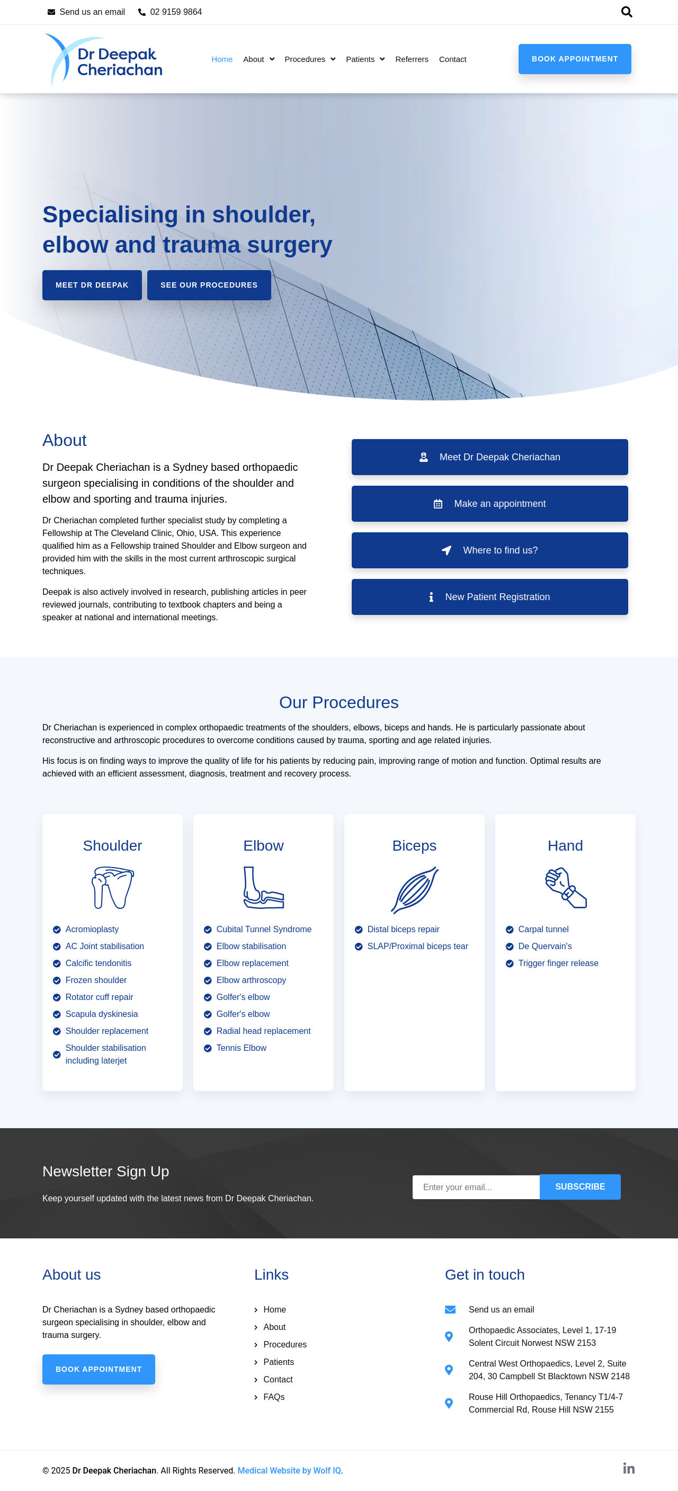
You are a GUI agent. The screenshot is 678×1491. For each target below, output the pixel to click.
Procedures (310, 59)
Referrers (412, 59)
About (258, 59)
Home (222, 59)
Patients (365, 59)
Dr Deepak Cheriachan (114, 1471)
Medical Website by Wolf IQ (289, 1471)
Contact (453, 59)
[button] (627, 12)
